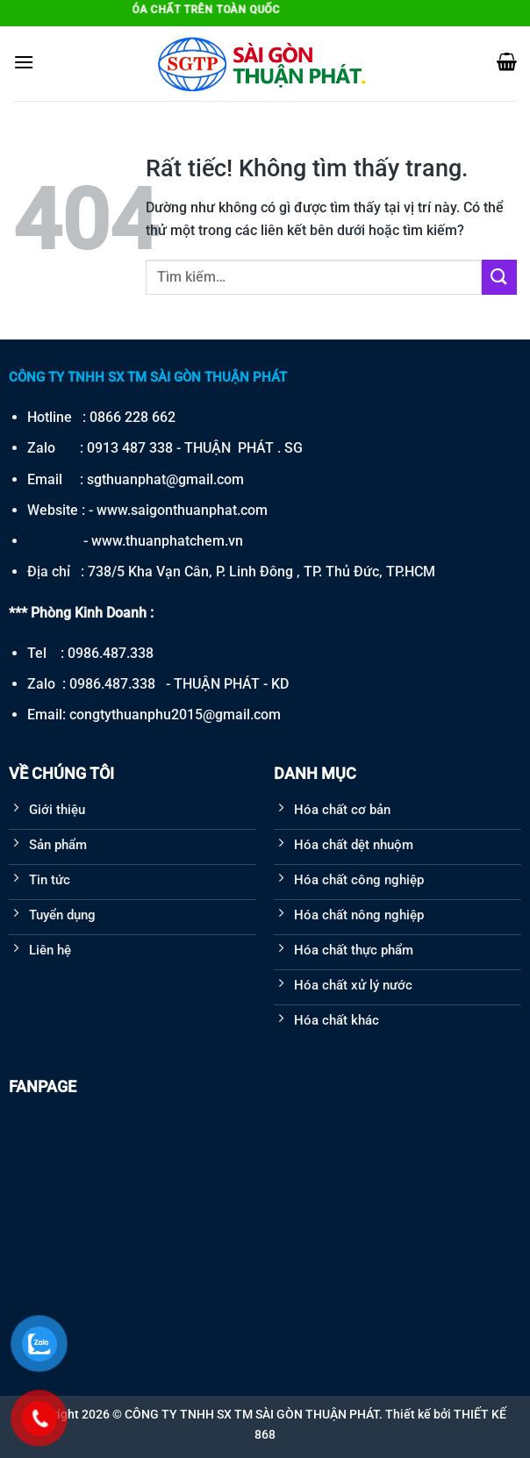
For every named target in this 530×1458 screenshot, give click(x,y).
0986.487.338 (111, 653)
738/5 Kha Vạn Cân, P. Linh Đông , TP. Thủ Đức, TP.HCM (261, 571)
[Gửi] (499, 277)
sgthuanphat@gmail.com (165, 479)
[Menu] (23, 62)
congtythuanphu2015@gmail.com (175, 714)
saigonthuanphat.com (199, 510)
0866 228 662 (132, 417)
